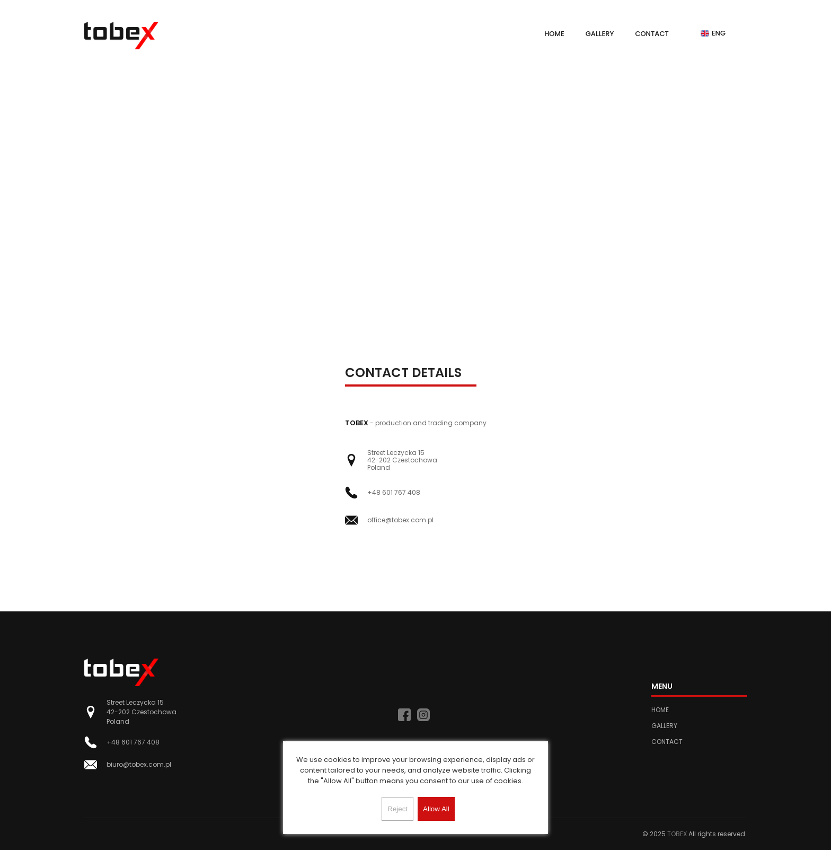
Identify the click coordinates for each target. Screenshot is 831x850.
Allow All (436, 809)
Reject (397, 809)
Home (554, 34)
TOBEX (677, 833)
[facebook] (404, 714)
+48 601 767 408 (393, 492)
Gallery (600, 34)
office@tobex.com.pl (400, 520)
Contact (651, 34)
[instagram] (423, 714)
